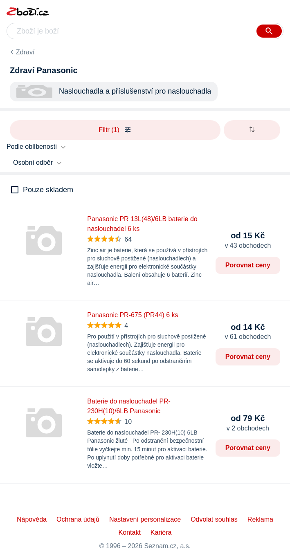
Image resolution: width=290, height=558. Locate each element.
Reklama (260, 519)
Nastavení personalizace (145, 519)
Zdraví (25, 52)
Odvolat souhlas (214, 519)
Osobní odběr (33, 162)
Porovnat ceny (247, 265)
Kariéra (161, 532)
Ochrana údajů (77, 519)
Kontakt (130, 532)
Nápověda (32, 519)
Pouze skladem (48, 190)
